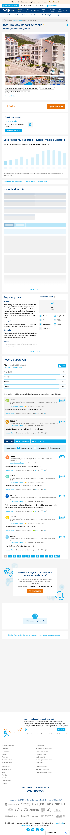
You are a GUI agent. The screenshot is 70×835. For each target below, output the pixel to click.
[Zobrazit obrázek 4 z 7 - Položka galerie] (57, 80)
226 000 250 (35, 791)
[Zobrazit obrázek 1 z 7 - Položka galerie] (12, 80)
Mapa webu (39, 763)
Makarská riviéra (31, 15)
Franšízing (5, 778)
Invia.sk (56, 823)
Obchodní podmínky (42, 751)
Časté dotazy (40, 746)
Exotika (4, 754)
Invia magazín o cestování (44, 760)
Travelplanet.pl (25, 825)
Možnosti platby (41, 757)
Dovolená (12, 15)
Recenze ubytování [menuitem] (30, 181)
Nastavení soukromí (42, 769)
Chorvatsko (20, 15)
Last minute (5, 751)
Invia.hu (61, 823)
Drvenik (40, 15)
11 (51, 556)
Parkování (5, 757)
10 (47, 556)
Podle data (9, 441)
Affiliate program (7, 769)
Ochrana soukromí (41, 766)
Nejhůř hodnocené (22, 441)
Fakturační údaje (41, 754)
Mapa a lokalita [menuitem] (42, 181)
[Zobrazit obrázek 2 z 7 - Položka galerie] (28, 80)
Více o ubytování (10, 96)
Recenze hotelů (52, 10)
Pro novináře (6, 766)
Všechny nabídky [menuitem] (9, 181)
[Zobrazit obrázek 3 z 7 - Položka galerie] (42, 80)
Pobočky (4, 775)
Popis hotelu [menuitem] (19, 181)
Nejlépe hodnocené (38, 441)
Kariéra (4, 772)
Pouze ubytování (11, 121)
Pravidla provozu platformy (44, 772)
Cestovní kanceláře (8, 746)
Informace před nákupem (44, 748)
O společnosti (6, 781)
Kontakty (4, 783)
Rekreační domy (7, 763)
